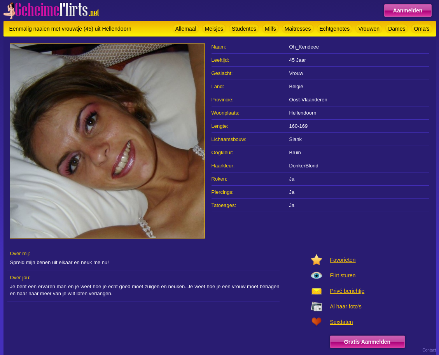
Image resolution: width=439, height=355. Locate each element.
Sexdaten (341, 322)
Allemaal (185, 29)
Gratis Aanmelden (367, 342)
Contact (429, 350)
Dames (396, 29)
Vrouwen (369, 29)
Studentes (244, 29)
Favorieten (343, 260)
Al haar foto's (346, 306)
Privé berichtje (347, 291)
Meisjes (214, 29)
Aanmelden (407, 10)
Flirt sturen (343, 275)
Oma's (421, 29)
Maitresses (298, 29)
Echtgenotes (335, 29)
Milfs (270, 29)
